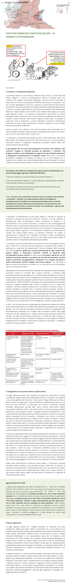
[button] (2, 2)
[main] (35, 35)
